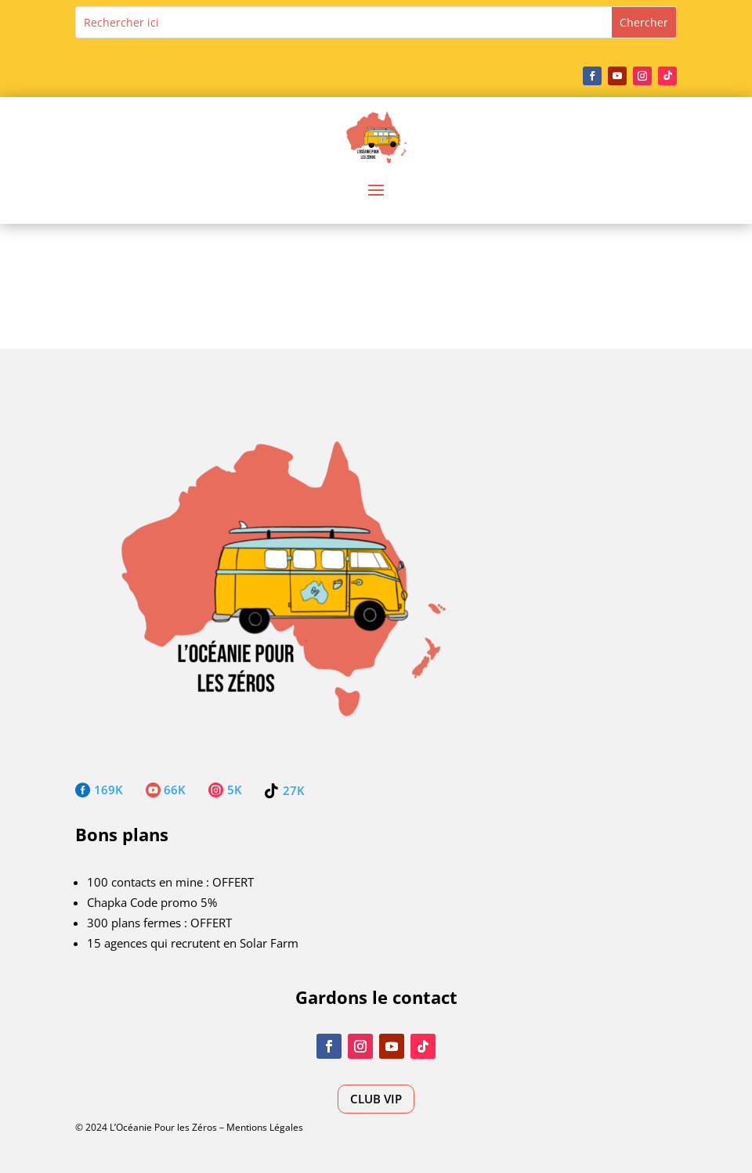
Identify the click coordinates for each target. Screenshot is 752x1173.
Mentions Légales (264, 1127)
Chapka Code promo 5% (152, 902)
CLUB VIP (376, 1098)
